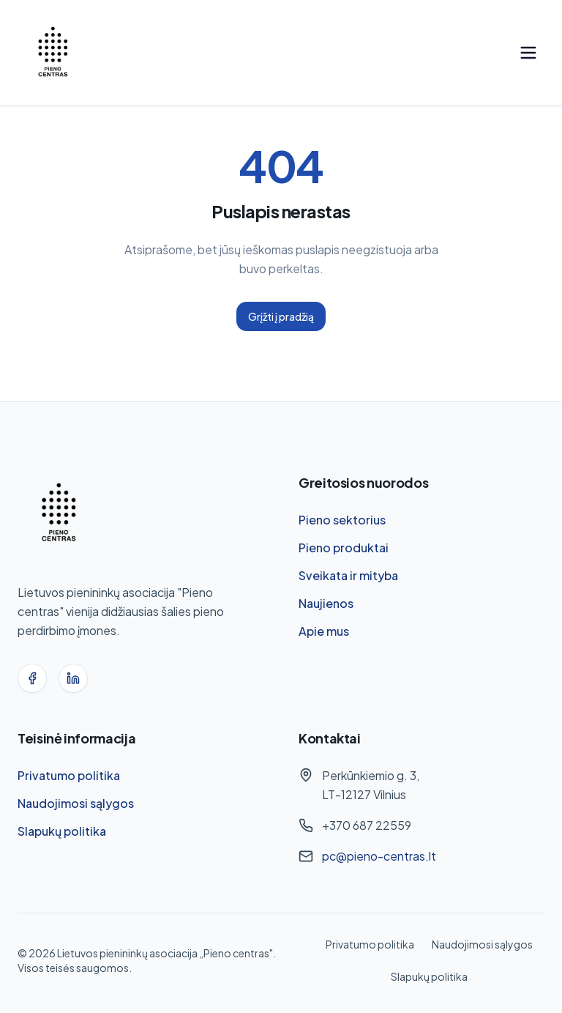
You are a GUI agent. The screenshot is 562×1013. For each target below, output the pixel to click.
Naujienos (326, 603)
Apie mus (324, 631)
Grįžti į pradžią (281, 316)
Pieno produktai (344, 547)
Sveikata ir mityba (348, 575)
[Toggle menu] (528, 53)
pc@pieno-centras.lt (379, 856)
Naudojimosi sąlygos (76, 803)
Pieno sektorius (342, 519)
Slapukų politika (62, 831)
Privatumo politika (69, 775)
